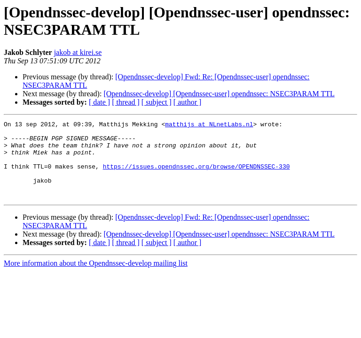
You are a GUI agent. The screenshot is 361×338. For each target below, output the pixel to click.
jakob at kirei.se (78, 52)
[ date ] (99, 102)
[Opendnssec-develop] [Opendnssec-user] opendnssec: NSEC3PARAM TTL (218, 94)
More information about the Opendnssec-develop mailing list (96, 279)
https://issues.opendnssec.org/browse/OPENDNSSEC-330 (196, 176)
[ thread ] (126, 102)
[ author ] (187, 102)
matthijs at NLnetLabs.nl (209, 125)
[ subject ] (156, 102)
